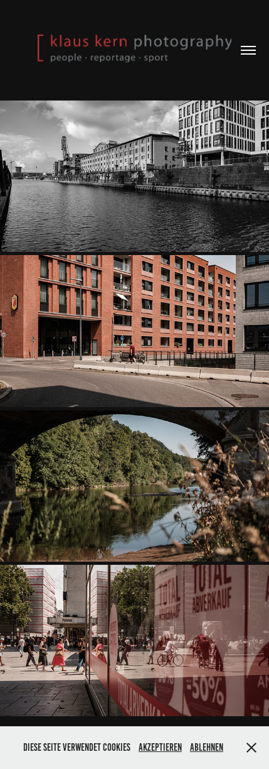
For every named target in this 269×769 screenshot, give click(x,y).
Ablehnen (206, 747)
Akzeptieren (160, 747)
